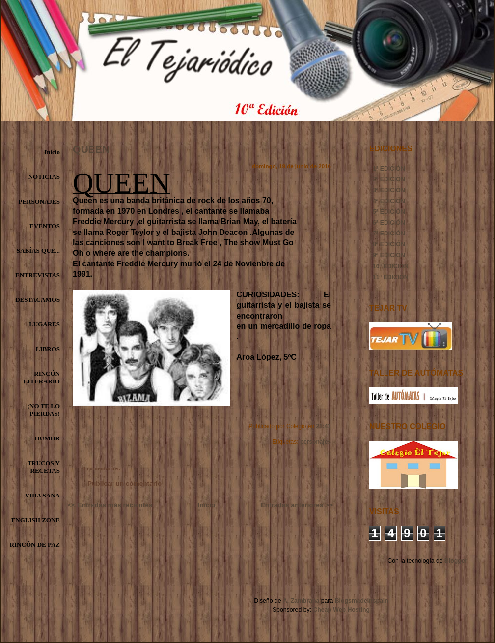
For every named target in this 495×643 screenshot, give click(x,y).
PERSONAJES (39, 201)
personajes (315, 441)
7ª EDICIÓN (389, 233)
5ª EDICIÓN (389, 211)
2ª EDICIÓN (389, 179)
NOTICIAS (44, 176)
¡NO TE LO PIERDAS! (44, 409)
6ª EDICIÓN (389, 222)
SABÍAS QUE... (38, 250)
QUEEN (91, 149)
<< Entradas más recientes (110, 505)
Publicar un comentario (124, 483)
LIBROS (48, 348)
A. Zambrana (301, 600)
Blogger (455, 560)
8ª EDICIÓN (389, 244)
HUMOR (47, 438)
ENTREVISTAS (37, 275)
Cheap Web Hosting (341, 609)
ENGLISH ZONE (35, 520)
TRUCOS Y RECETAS (44, 466)
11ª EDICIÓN (391, 277)
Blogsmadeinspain (360, 600)
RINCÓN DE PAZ (35, 544)
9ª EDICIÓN (389, 255)
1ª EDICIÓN (389, 168)
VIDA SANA (42, 495)
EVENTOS (44, 226)
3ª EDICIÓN (389, 190)
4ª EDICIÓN (389, 201)
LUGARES (44, 324)
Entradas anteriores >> (297, 505)
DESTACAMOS (37, 299)
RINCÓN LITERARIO (42, 377)
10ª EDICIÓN (391, 266)
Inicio (52, 152)
